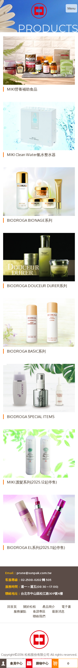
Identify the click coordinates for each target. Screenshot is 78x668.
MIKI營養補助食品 (22, 89)
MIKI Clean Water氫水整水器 (31, 154)
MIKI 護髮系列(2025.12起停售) (32, 482)
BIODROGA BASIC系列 (26, 351)
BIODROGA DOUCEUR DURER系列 (37, 285)
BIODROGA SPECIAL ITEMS (30, 416)
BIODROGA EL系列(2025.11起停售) (36, 547)
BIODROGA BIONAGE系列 (29, 220)
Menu (72, 8)
